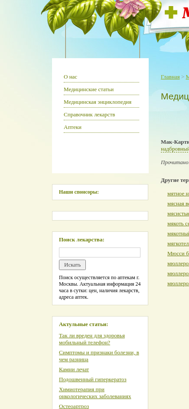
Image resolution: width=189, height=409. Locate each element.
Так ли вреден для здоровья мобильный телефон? (92, 339)
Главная (170, 76)
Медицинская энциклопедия (97, 102)
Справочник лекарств (89, 114)
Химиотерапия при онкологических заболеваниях (95, 392)
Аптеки (72, 127)
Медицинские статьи (89, 89)
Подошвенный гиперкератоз (93, 379)
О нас (70, 76)
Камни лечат (74, 369)
